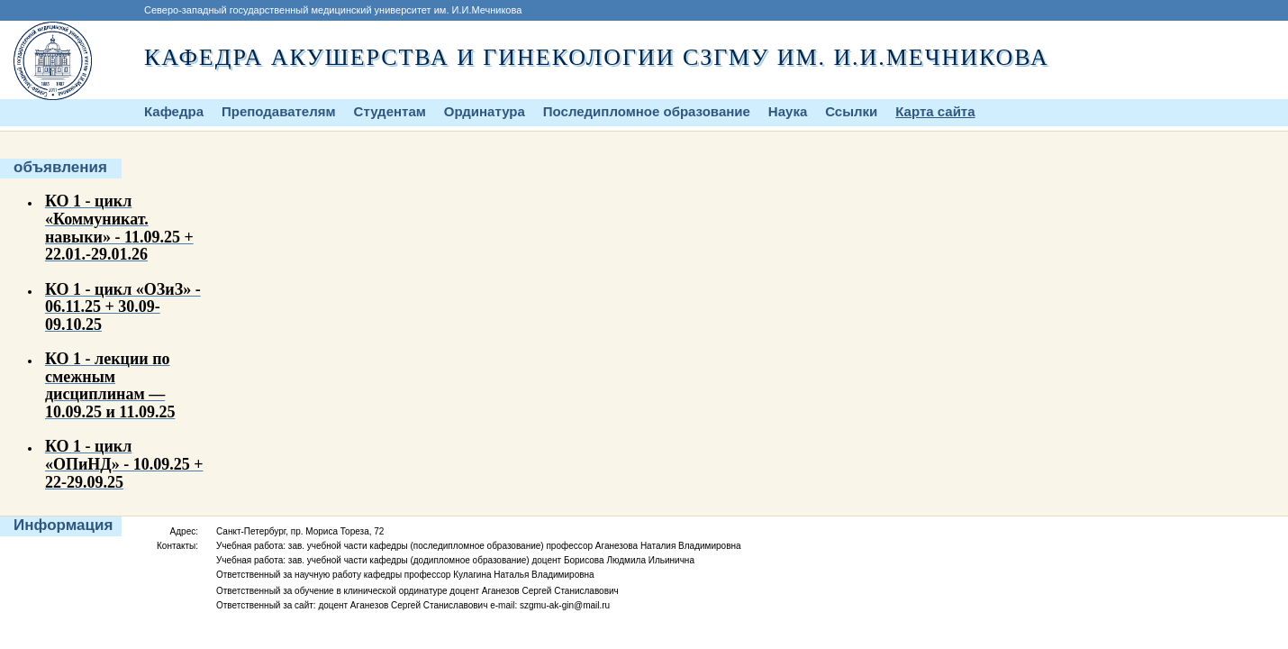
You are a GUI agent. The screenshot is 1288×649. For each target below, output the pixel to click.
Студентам (390, 111)
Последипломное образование (646, 111)
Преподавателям (279, 111)
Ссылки (851, 111)
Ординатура (484, 111)
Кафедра (174, 111)
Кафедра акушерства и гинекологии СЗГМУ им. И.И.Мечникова (596, 57)
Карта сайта (935, 111)
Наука (787, 111)
